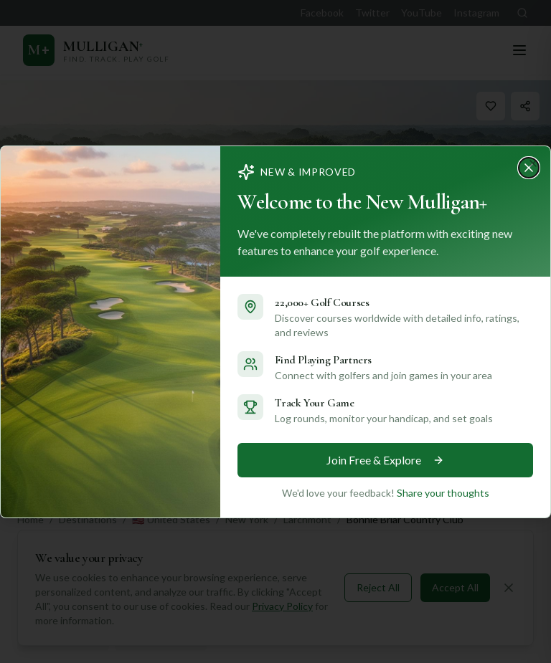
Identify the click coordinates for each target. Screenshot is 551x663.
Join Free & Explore (380, 460)
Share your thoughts (435, 491)
